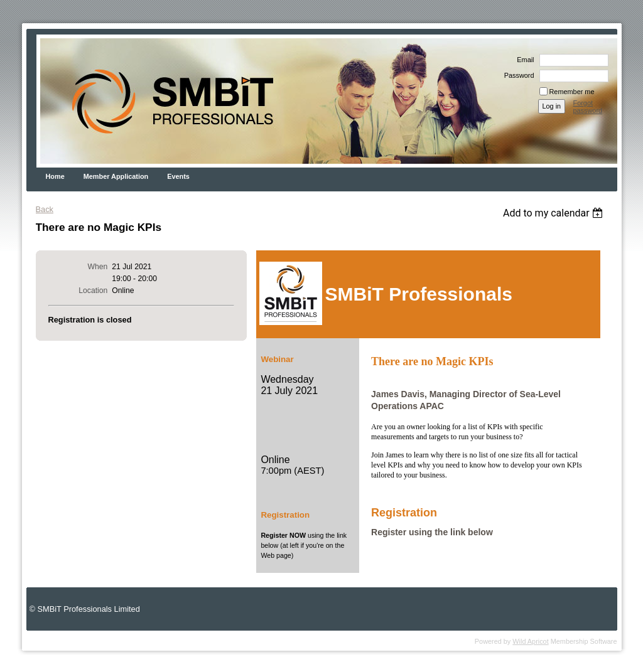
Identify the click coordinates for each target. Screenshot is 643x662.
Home (55, 176)
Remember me (572, 91)
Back (44, 209)
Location (92, 290)
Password (517, 75)
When (98, 266)
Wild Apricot (530, 641)
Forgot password (588, 106)
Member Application (116, 176)
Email (523, 59)
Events (178, 176)
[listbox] (555, 213)
